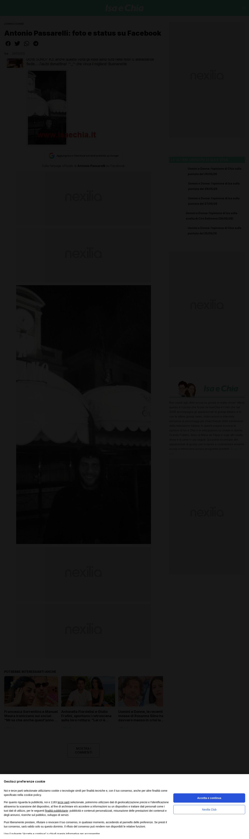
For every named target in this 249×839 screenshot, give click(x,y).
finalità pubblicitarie (56, 810)
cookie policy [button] (32, 794)
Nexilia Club (209, 809)
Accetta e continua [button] (209, 798)
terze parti (64, 802)
